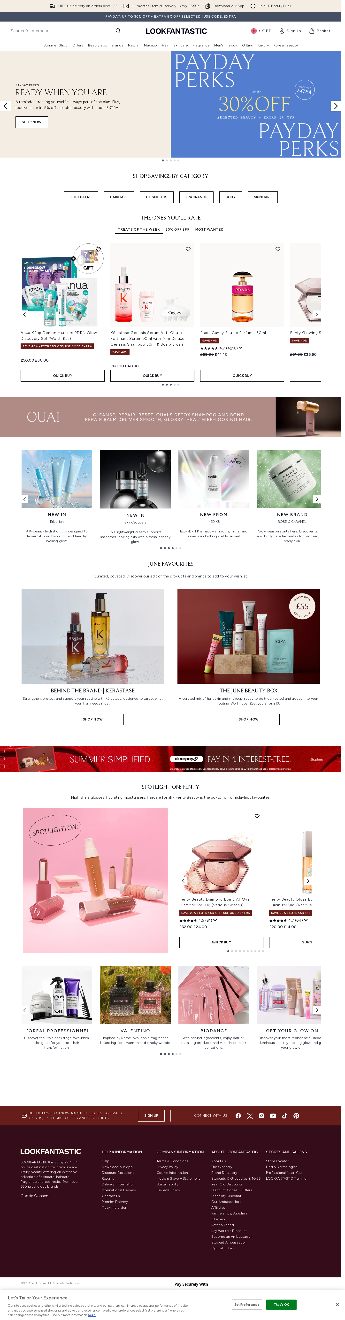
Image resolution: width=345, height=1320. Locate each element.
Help (105, 1218)
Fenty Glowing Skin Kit (311, 332)
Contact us (111, 1253)
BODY (231, 197)
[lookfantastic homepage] (176, 31)
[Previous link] (24, 499)
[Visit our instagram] (261, 1173)
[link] (290, 31)
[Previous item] (24, 314)
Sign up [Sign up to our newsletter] (151, 1173)
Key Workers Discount (229, 1288)
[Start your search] (66, 30)
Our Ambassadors (226, 1259)
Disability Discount (226, 1253)
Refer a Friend (222, 1282)
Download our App (117, 1224)
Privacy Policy (167, 1224)
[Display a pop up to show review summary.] (240, 348)
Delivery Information (118, 1241)
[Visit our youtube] (273, 1173)
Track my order (114, 1265)
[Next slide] (336, 106)
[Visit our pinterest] (296, 1173)
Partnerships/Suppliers (229, 1270)
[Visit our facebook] (238, 1173)
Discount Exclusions (118, 1230)
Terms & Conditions (172, 1218)
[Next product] (308, 977)
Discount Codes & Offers (231, 1247)
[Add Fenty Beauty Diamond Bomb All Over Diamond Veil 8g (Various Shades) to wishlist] (257, 912)
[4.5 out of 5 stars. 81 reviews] (195, 1017)
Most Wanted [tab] (209, 230)
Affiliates (218, 1265)
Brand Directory (224, 1230)
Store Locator (277, 1218)
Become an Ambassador (231, 1294)
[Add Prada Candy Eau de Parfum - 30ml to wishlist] (278, 249)
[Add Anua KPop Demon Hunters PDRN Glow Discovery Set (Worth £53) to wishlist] (98, 249)
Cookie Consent (35, 1253)
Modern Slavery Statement (178, 1236)
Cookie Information (172, 1230)
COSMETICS (156, 197)
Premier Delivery (115, 1259)
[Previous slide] (5, 106)
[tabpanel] (171, 314)
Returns (108, 1236)
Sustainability (167, 1241)
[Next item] (317, 314)
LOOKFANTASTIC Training (286, 1236)
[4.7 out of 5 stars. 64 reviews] (286, 1017)
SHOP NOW (32, 122)
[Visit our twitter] (250, 1173)
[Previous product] (183, 977)
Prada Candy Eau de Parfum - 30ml (233, 332)
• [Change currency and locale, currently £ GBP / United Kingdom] (261, 31)
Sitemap (218, 1276)
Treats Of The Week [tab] (139, 230)
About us (218, 1218)
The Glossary (221, 1224)
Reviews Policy (168, 1247)
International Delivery (119, 1247)
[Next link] (317, 499)
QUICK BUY (62, 376)
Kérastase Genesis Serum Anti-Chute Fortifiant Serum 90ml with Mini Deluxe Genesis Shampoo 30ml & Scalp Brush (147, 338)
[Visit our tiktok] (285, 1173)
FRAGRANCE (196, 197)
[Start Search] (118, 30)
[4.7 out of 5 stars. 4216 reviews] (219, 348)
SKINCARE (263, 197)
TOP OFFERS (81, 197)
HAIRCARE (119, 197)
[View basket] (320, 31)
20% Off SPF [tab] (177, 230)
